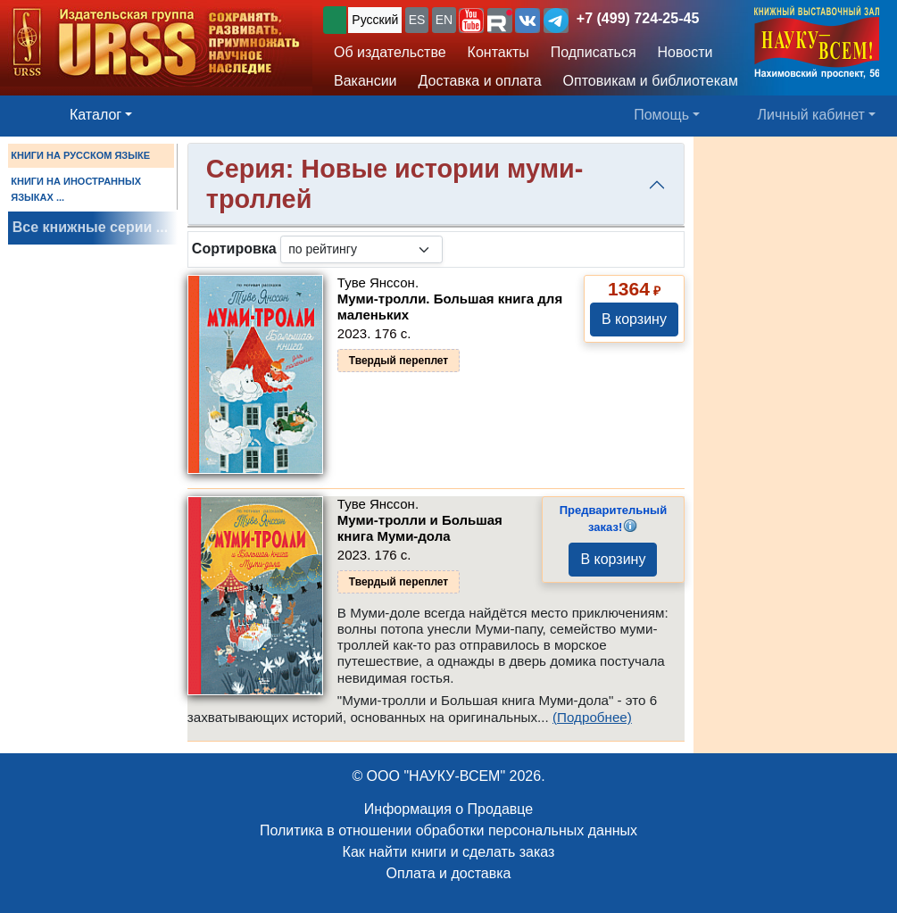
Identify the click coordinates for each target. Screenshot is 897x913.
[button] (471, 20)
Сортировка (234, 248)
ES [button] (417, 19)
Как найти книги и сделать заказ (449, 851)
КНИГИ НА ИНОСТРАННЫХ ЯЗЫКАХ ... (76, 189)
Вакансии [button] (365, 80)
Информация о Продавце (448, 809)
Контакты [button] (498, 52)
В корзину (634, 319)
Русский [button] (375, 19)
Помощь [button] (661, 114)
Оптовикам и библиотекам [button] (650, 80)
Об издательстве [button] (390, 52)
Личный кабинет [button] (811, 114)
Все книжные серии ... (90, 227)
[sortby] (361, 249)
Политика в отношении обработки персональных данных (448, 830)
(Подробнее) (592, 717)
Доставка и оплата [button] (480, 80)
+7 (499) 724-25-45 (638, 18)
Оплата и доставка (448, 873)
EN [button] (444, 19)
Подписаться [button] (593, 52)
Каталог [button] (95, 114)
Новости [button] (685, 52)
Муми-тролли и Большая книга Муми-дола (419, 528)
